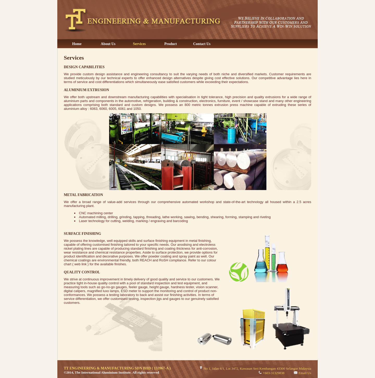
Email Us (304, 373)
